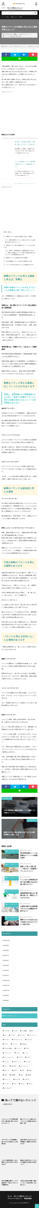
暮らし (8, 17)
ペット (3, 17)
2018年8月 (6, 1000)
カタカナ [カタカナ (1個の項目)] (26, 1079)
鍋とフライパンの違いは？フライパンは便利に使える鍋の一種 (28, 1121)
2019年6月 (6, 960)
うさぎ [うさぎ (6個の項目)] (20, 1057)
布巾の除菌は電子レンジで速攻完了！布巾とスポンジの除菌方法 (10, 1183)
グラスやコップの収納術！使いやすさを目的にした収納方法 (10, 1141)
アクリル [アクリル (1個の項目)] (29, 1039)
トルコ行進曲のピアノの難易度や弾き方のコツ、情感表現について (25, 164)
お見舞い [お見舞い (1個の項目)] (13, 1075)
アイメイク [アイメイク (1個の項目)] (32, 1035)
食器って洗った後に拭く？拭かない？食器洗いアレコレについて (28, 868)
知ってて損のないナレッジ (14, 8)
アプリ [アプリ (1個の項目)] (6, 1044)
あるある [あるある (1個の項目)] (24, 1044)
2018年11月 (6, 985)
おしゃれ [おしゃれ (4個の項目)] (27, 1061)
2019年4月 (6, 965)
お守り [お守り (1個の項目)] (15, 1070)
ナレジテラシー (24, 1203)
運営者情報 (28, 1198)
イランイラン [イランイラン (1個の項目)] (8, 1053)
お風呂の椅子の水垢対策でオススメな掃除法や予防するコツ (28, 908)
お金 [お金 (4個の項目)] (21, 1075)
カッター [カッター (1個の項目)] (6, 1083)
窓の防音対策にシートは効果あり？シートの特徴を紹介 (28, 855)
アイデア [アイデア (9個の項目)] (12, 1035)
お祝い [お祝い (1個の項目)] (30, 1070)
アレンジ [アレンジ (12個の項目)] (18, 1048)
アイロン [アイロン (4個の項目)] (6, 1039)
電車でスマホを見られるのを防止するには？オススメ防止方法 (28, 922)
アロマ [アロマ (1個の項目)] (27, 1048)
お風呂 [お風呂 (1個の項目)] (29, 1075)
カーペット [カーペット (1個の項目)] (7, 1079)
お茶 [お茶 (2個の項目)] (5, 1075)
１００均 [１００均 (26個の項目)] (6, 1031)
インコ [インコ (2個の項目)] (26, 1053)
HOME (3, 8)
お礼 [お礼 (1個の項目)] (23, 1070)
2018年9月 (6, 995)
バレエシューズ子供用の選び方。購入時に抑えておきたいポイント (10, 1121)
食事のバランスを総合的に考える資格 (15, 258)
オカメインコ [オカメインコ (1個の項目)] (17, 1061)
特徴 (11, 36)
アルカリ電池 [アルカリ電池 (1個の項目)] (8, 1048)
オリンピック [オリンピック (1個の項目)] (24, 1066)
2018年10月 (6, 990)
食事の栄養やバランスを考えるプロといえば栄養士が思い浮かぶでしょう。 (20, 241)
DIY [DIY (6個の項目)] (32, 1031)
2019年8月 (6, 950)
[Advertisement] (19, 112)
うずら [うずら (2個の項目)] (28, 1057)
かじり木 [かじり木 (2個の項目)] (17, 1079)
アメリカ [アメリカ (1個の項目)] (14, 1044)
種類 (14, 36)
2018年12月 (6, 980)
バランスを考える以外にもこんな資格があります (18, 264)
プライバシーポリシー (15, 1198)
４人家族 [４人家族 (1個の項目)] (24, 1031)
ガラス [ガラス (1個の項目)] (30, 1083)
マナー (16, 17)
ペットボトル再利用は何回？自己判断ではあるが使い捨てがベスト (28, 882)
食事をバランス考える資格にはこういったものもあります (19, 246)
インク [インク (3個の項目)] (18, 1053)
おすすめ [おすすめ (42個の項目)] (13, 1066)
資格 (17, 36)
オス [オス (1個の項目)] (5, 1066)
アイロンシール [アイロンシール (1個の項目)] (18, 1039)
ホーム (10, 1196)
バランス (6, 36)
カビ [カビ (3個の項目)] (15, 1083)
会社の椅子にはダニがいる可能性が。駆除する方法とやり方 (28, 1141)
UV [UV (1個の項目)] (5, 1035)
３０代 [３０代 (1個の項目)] (15, 1031)
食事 (20, 36)
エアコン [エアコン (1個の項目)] (6, 1061)
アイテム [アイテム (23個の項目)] (22, 1035)
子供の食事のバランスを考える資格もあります (17, 261)
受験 (12, 17)
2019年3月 (6, 970)
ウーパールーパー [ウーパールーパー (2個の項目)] (9, 1057)
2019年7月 (6, 955)
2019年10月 (6, 940)
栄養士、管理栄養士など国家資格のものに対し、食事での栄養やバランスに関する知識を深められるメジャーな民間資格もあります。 (20, 252)
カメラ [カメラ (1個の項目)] (22, 1083)
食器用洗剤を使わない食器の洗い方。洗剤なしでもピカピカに (28, 895)
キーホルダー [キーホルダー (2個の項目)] (8, 1088)
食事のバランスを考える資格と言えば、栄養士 (17, 236)
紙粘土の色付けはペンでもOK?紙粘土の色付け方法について (28, 1162)
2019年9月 (6, 945)
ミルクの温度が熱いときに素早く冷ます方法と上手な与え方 (10, 1162)
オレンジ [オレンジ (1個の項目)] (6, 1070)
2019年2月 (6, 975)
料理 (20, 17)
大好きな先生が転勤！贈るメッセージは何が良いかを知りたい (28, 1183)
